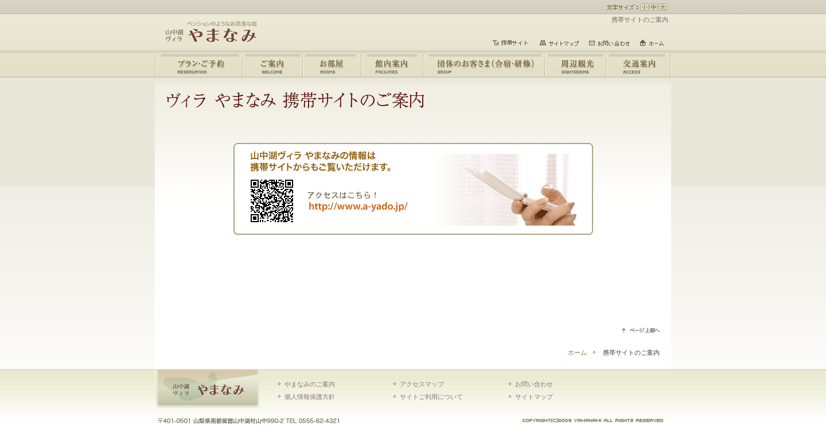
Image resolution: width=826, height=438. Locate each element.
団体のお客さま (483, 64)
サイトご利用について (431, 396)
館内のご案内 (392, 64)
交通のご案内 (638, 64)
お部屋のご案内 (331, 64)
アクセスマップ (422, 384)
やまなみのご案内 (271, 64)
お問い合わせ (534, 384)
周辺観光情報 (574, 64)
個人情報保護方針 (310, 396)
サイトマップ (534, 396)
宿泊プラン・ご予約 (198, 64)
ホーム (577, 352)
